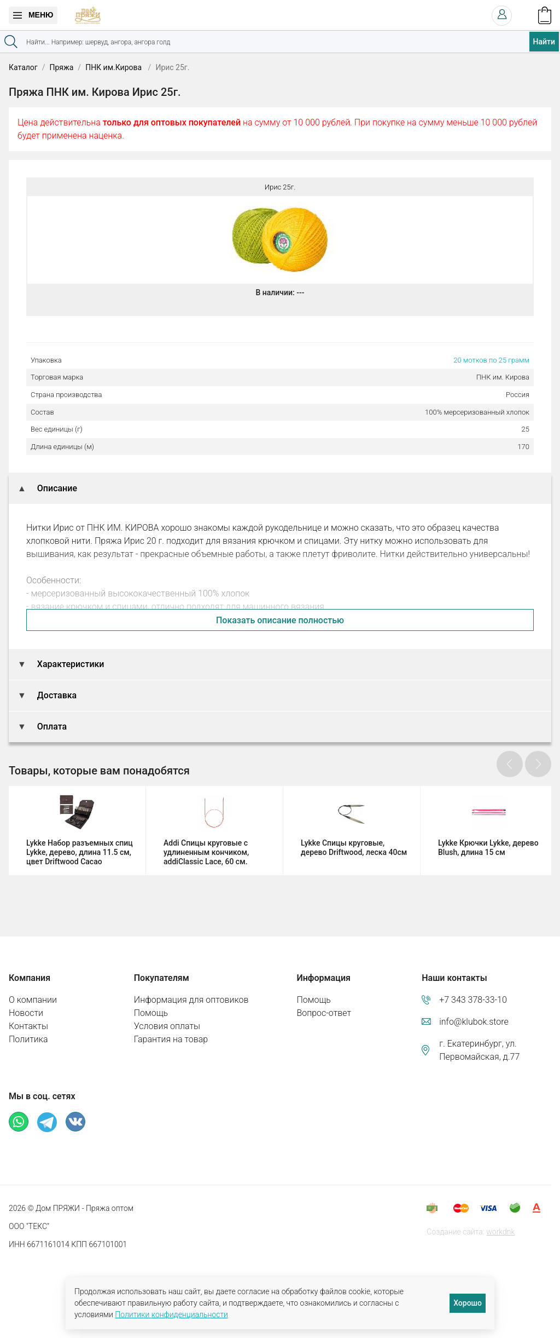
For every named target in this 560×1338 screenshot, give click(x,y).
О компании (33, 1000)
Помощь (151, 1013)
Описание (56, 488)
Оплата (51, 726)
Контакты (28, 1026)
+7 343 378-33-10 (473, 1000)
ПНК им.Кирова (114, 67)
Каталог (23, 67)
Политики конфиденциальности (171, 1314)
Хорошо (467, 1303)
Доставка (56, 695)
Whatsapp (18, 1122)
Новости (26, 1013)
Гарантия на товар (171, 1039)
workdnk (500, 1231)
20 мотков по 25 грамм (491, 360)
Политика (28, 1039)
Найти (544, 41)
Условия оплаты (167, 1026)
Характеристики (69, 664)
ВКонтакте (75, 1122)
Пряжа (61, 67)
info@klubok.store (474, 1022)
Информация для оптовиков (191, 1000)
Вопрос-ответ (323, 1013)
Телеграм (47, 1122)
